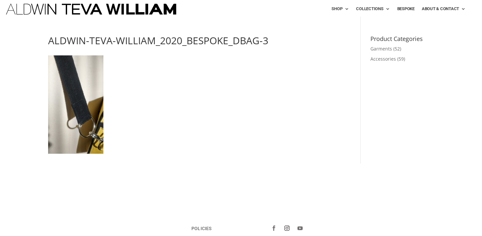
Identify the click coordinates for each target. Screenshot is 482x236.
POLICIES (201, 228)
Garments (381, 49)
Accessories (383, 59)
